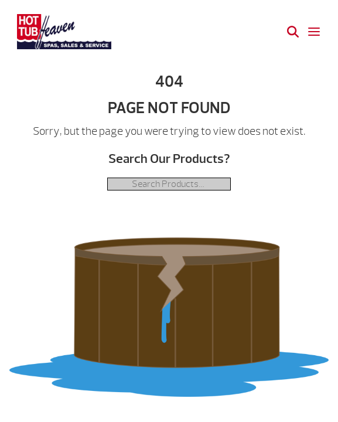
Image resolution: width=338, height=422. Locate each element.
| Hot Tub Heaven (64, 31)
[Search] (292, 31)
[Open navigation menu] (314, 32)
